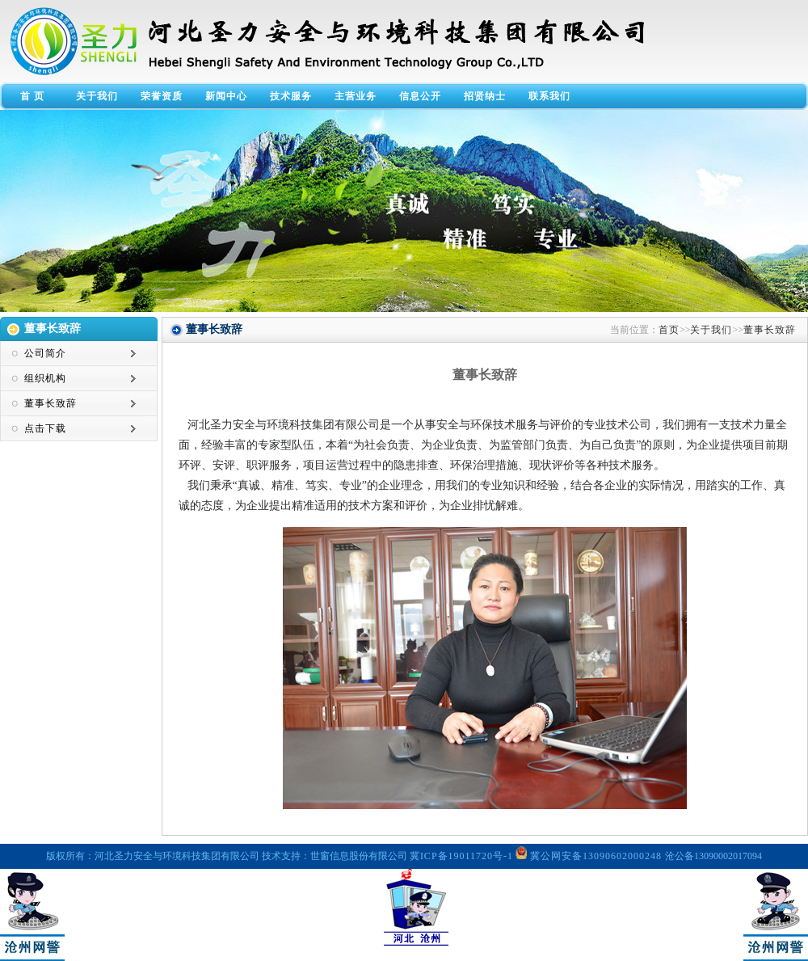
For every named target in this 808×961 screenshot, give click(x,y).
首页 (669, 329)
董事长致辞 (50, 403)
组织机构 (45, 378)
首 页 (32, 96)
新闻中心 (226, 96)
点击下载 (45, 428)
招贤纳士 (485, 96)
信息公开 (420, 96)
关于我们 (97, 96)
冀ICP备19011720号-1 (461, 856)
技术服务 (291, 96)
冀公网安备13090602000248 (590, 856)
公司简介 (45, 353)
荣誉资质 (162, 96)
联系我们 (549, 96)
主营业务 (356, 96)
